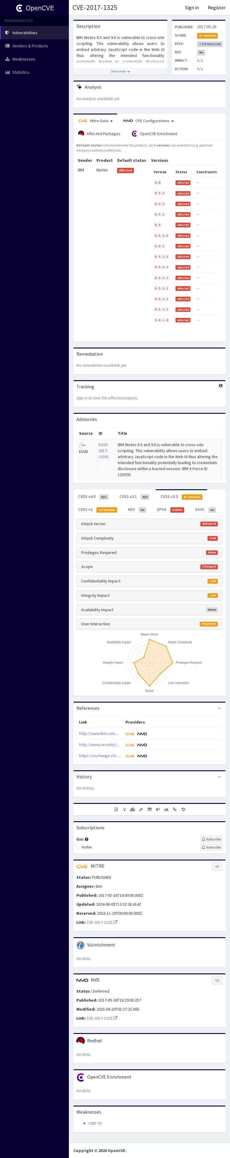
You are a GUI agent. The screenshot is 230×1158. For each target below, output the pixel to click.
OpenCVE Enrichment (154, 134)
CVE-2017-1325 (94, 7)
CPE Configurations (148, 120)
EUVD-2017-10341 (104, 450)
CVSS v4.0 (93, 497)
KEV (137, 510)
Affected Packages (99, 134)
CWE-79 (95, 1123)
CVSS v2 (97, 510)
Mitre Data (95, 120)
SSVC (205, 510)
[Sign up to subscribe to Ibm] (211, 839)
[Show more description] (120, 71)
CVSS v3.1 (134, 497)
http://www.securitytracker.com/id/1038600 (118, 744)
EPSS (170, 510)
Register (217, 7)
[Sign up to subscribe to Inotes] (211, 847)
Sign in (192, 7)
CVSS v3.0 (181, 497)
